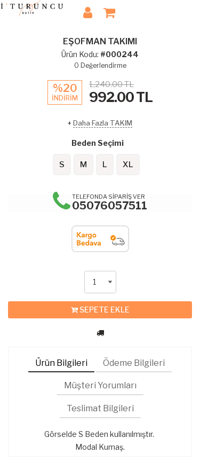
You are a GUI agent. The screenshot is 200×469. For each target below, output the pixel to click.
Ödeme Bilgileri (134, 363)
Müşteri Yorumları (100, 385)
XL (128, 164)
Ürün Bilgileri (61, 363)
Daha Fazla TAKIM (102, 123)
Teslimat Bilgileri (100, 408)
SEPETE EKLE (100, 310)
